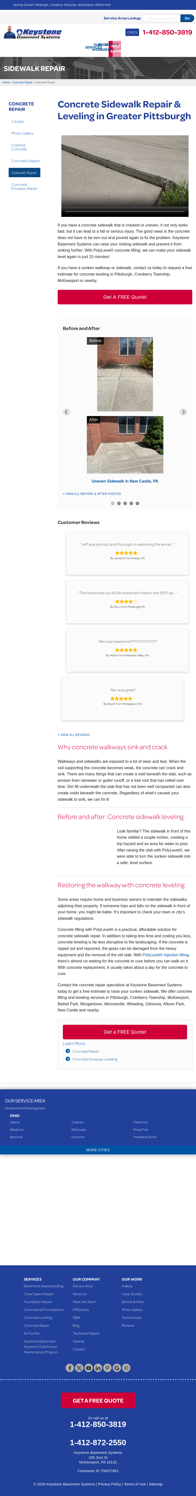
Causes (17, 119)
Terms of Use (135, 1482)
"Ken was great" (122, 688)
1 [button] (113, 502)
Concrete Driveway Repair (24, 184)
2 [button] (119, 502)
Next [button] (183, 410)
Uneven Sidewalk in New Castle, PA (125, 480)
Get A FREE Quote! (125, 295)
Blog (76, 1323)
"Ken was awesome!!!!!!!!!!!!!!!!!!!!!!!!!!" (127, 639)
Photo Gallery (22, 131)
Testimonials (132, 1315)
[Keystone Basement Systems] (33, 32)
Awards (78, 1339)
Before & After (133, 1300)
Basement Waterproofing (43, 1284)
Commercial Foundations (44, 1307)
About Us (80, 1292)
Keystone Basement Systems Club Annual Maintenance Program (41, 1344)
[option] (125, 410)
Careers (79, 1347)
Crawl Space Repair (39, 1292)
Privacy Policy (109, 1482)
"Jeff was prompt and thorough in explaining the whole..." (127, 542)
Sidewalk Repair (24, 170)
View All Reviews (75, 733)
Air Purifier (32, 1331)
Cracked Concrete (19, 145)
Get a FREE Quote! (125, 1030)
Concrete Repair (85, 1049)
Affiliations (81, 1307)
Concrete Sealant (25, 159)
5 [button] (137, 502)
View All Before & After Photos (93, 492)
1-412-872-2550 (98, 1441)
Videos (127, 1284)
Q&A (76, 1315)
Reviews (128, 1323)
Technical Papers (86, 1331)
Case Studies (132, 1292)
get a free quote (98, 1398)
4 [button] (131, 502)
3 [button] (125, 502)
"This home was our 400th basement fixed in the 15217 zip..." (127, 591)
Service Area (83, 1284)
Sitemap (156, 1482)
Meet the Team (84, 1300)
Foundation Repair (38, 1300)
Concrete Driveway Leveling (94, 1057)
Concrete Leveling (38, 1315)
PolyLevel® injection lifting (166, 953)
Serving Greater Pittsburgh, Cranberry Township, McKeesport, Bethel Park (62, 5)
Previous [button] (66, 410)
